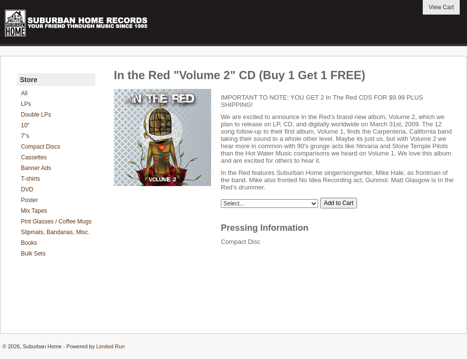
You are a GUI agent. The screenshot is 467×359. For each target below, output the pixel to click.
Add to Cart (339, 203)
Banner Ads (36, 168)
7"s (25, 136)
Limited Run (110, 346)
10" (25, 125)
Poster (29, 200)
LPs (26, 104)
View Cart (441, 7)
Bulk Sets (33, 253)
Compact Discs (40, 146)
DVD (27, 189)
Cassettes (34, 157)
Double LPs (36, 114)
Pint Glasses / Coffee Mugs (56, 221)
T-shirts (30, 178)
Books (29, 242)
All (24, 93)
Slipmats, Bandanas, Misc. (55, 232)
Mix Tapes (34, 210)
